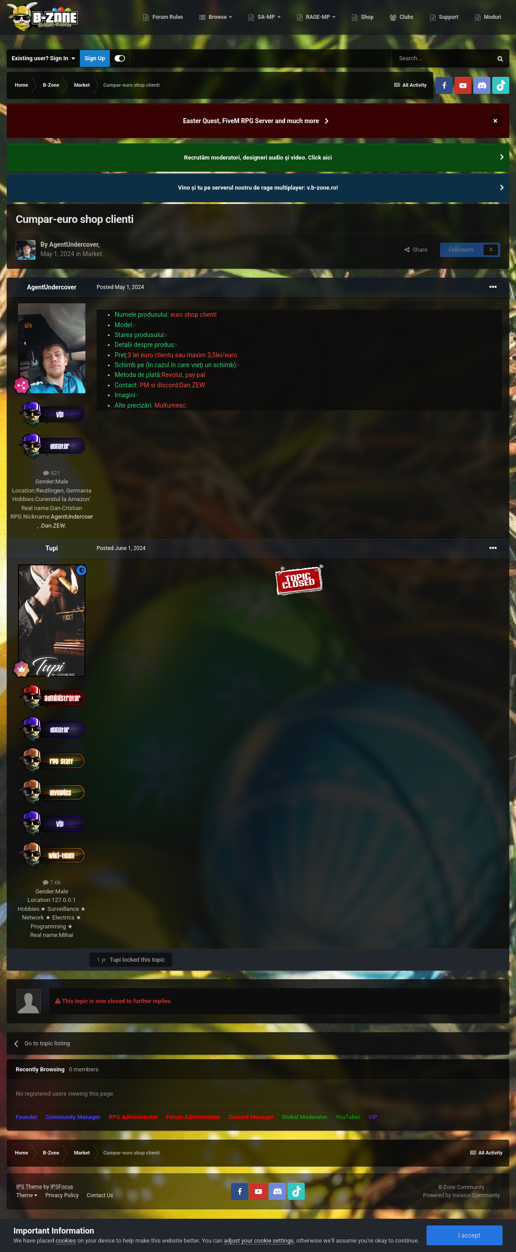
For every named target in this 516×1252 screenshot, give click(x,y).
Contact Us (100, 1195)
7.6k (52, 882)
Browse (217, 22)
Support (447, 22)
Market (92, 254)
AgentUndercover (73, 244)
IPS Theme (29, 1187)
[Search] (442, 58)
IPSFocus (61, 1187)
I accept (464, 1235)
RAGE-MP (317, 22)
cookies (66, 1240)
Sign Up (95, 58)
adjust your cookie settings (259, 1240)
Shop (366, 22)
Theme (26, 1195)
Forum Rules (166, 22)
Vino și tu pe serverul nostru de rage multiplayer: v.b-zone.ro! (258, 187)
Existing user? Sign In (43, 58)
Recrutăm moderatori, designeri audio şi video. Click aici (258, 157)
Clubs (405, 22)
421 (51, 473)
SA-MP (266, 22)
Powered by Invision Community (461, 1195)
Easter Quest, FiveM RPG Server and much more (251, 120)
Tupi (51, 548)
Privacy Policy (62, 1195)
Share (416, 249)
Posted (120, 287)
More (489, 22)
